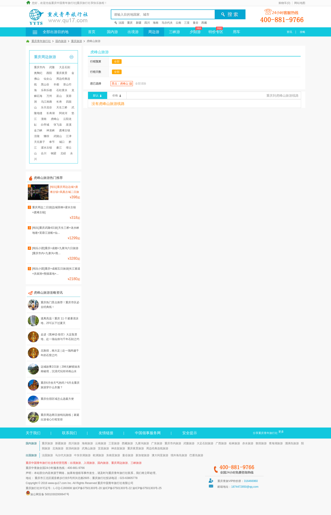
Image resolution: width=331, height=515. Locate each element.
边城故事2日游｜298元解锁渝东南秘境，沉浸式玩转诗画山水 (60, 369)
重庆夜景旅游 (135, 448)
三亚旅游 (114, 443)
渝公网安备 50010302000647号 (49, 494)
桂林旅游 (234, 443)
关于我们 (33, 433)
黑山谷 (45, 84)
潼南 (43, 119)
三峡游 (174, 32)
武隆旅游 (188, 443)
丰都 (56, 84)
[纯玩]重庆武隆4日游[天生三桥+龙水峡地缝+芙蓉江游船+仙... (55, 230)
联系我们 (69, 433)
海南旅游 (87, 443)
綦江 (59, 147)
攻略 (302, 32)
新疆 (138, 22)
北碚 (63, 153)
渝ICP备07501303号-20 (87, 488)
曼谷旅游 (127, 455)
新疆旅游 (60, 443)
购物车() (284, 3)
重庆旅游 (76, 41)
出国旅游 (31, 455)
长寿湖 (50, 113)
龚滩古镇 (64, 130)
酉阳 (49, 73)
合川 (43, 153)
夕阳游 (196, 30)
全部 (117, 61)
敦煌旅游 (261, 443)
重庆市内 (39, 67)
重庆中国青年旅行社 (63, 3)
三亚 (187, 22)
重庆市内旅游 (173, 443)
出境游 (133, 32)
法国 (121, 22)
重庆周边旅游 (45, 57)
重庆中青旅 (33, 468)
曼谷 (195, 22)
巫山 (59, 96)
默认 (96, 95)
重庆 (130, 22)
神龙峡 (50, 130)
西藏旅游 (127, 443)
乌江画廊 (46, 101)
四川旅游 (74, 443)
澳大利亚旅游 (160, 455)
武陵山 (58, 136)
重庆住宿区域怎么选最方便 (57, 398)
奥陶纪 (38, 73)
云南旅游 (100, 443)
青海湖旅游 (276, 443)
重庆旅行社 (84, 3)
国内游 (112, 32)
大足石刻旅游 (205, 443)
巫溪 (68, 124)
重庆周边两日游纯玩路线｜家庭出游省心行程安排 (60, 417)
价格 (115, 95)
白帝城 (45, 124)
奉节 (52, 142)
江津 (68, 136)
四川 (147, 22)
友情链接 (106, 433)
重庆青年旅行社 (41, 41)
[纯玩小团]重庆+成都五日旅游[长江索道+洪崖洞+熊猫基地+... (56, 271)
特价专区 (215, 30)
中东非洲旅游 (82, 455)
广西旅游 (221, 443)
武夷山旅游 (89, 448)
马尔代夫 (167, 22)
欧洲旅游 (98, 455)
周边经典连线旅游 (157, 448)
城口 (62, 142)
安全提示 (189, 433)
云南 (178, 22)
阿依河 (63, 113)
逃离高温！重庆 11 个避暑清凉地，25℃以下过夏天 (59, 321)
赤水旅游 (247, 443)
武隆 (52, 67)
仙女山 (48, 78)
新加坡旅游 (142, 455)
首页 (91, 32)
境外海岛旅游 (179, 455)
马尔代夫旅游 (63, 455)
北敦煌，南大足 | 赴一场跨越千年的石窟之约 (60, 353)
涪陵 (37, 136)
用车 (236, 32)
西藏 (204, 22)
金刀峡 (38, 130)
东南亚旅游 (113, 455)
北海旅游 (57, 448)
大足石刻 (64, 67)
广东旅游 (156, 443)
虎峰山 (55, 119)
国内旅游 (60, 41)
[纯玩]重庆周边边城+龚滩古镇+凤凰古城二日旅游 (64, 190)
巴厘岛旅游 (196, 455)
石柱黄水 (61, 90)
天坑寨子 (39, 142)
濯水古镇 (46, 147)
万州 (49, 96)
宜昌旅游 (103, 448)
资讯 (289, 32)
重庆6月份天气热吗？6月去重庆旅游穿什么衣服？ (60, 385)
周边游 (153, 32)
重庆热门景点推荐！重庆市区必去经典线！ (60, 305)
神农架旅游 (118, 448)
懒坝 (46, 136)
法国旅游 (47, 455)
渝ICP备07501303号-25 (147, 488)
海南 (155, 22)
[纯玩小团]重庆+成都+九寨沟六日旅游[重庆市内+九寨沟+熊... (55, 251)
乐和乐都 (46, 90)
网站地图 (299, 3)
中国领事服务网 (148, 433)
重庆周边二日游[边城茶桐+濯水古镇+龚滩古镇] (54, 210)
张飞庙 (58, 124)
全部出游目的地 (48, 32)
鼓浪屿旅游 (73, 448)
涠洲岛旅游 (292, 443)
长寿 (59, 101)
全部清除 (140, 83)
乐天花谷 (46, 107)
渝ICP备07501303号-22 (117, 488)
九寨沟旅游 (142, 443)
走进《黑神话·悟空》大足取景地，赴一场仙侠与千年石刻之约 (60, 337)
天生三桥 (61, 107)
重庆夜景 (61, 73)
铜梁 (53, 153)
